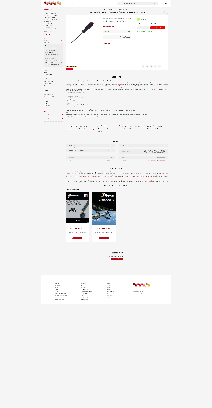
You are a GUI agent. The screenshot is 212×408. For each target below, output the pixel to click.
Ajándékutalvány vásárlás (86, 291)
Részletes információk (49, 96)
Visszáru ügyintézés (85, 293)
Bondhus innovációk (50, 62)
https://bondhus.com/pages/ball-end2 (156, 160)
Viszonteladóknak (48, 85)
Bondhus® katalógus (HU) (103, 228)
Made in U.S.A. (69, 68)
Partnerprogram (48, 105)
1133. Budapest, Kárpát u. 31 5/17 (141, 288)
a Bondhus (147, 176)
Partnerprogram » (85, 299)
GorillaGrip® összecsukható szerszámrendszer (134, 176)
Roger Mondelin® (48, 74)
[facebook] (117, 266)
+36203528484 (137, 289)
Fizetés (45, 92)
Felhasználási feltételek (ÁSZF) (61, 295)
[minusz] (138, 28)
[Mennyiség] (143, 27)
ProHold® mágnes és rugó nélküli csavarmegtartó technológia (106, 176)
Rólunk (56, 287)
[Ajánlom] (155, 66)
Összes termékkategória (50, 13)
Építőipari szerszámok (49, 17)
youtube (135, 297)
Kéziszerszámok (48, 23)
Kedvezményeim (110, 291)
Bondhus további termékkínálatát (147, 181)
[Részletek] (62, 114)
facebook (133, 297)
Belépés (108, 283)
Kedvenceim (109, 295)
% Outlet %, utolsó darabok (51, 15)
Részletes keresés (48, 81)
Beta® (45, 40)
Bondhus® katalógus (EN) (77, 228)
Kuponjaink (46, 114)
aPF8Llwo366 (127, 40)
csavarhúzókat (140, 180)
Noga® (45, 72)
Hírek (45, 111)
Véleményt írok (117, 258)
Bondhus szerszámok (120, 84)
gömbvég (159, 82)
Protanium (114, 85)
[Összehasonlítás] (147, 66)
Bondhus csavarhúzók (50, 48)
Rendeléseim (109, 289)
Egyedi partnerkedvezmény (87, 297)
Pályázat (83, 287)
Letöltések (46, 101)
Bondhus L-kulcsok (50, 50)
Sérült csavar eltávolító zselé (52, 64)
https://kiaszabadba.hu (138, 293)
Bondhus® (46, 42)
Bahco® (46, 38)
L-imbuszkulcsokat (83, 180)
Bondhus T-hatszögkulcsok (52, 58)
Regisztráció (109, 285)
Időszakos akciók (84, 289)
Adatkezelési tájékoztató (60, 293)
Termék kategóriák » (60, 299)
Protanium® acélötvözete (137, 173)
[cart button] (166, 3)
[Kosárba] (157, 27)
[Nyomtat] (151, 66)
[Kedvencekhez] (143, 66)
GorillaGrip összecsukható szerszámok (51, 55)
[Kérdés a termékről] (159, 66)
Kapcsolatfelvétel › (70, 4)
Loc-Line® (46, 70)
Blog (45, 88)
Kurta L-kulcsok (49, 52)
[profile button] (161, 3)
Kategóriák (48, 10)
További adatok (106, 43)
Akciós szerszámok (48, 25)
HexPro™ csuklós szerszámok (52, 60)
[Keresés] (155, 3)
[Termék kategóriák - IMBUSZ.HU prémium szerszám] (104, 9)
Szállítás (46, 90)
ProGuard (158, 84)
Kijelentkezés (109, 297)
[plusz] (148, 28)
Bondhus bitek (48, 46)
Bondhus (94, 87)
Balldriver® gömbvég (85, 176)
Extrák (45, 103)
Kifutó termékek (48, 31)
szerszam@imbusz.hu (139, 291)
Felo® (45, 68)
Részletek (77, 238)
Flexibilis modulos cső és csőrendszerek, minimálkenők (51, 28)
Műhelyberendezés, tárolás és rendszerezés (51, 20)
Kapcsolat (46, 99)
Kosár (108, 293)
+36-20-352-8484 (77, 2)
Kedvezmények (47, 83)
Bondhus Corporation (71, 173)
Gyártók (47, 34)
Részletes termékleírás (108, 26)
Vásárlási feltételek (48, 94)
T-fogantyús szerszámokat (105, 180)
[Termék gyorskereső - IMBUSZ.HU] (137, 3)
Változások (46, 118)
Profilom (109, 287)
